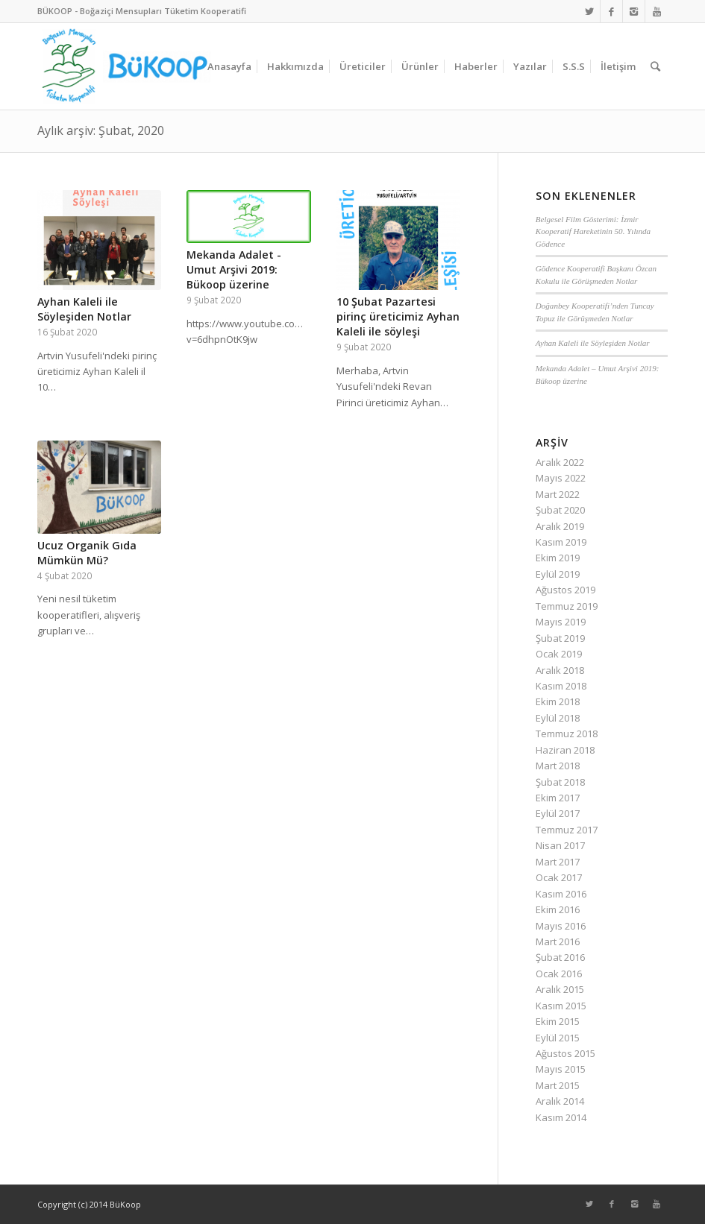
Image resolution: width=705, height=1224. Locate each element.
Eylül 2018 (558, 718)
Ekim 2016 (558, 909)
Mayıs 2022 (561, 478)
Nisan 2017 (560, 845)
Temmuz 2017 (567, 829)
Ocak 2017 (559, 877)
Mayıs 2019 (561, 621)
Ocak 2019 (559, 653)
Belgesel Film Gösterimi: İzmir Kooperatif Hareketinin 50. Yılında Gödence (593, 231)
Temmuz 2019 (567, 606)
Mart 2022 (558, 494)
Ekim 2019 (558, 557)
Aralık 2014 (560, 1101)
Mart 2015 (558, 1085)
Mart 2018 (558, 765)
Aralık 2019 (560, 526)
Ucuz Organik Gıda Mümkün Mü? (87, 552)
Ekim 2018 (558, 701)
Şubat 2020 (560, 510)
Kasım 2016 (561, 893)
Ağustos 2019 (565, 589)
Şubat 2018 (560, 782)
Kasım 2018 (561, 686)
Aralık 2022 (560, 462)
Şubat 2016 (560, 957)
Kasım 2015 (561, 1005)
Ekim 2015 (558, 1021)
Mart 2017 (558, 861)
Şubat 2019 (560, 638)
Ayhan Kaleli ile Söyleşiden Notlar (84, 309)
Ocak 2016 (559, 973)
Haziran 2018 (565, 750)
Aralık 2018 (560, 670)
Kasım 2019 (561, 542)
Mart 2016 (558, 941)
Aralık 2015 (560, 989)
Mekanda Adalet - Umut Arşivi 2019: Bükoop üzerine (234, 269)
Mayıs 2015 (561, 1069)
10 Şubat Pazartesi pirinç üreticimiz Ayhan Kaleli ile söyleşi (398, 316)
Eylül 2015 (558, 1037)
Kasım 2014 (561, 1117)
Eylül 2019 (558, 574)
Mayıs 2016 (561, 926)
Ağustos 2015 (565, 1053)
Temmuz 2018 (567, 733)
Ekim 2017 (558, 797)
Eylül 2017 (558, 813)
